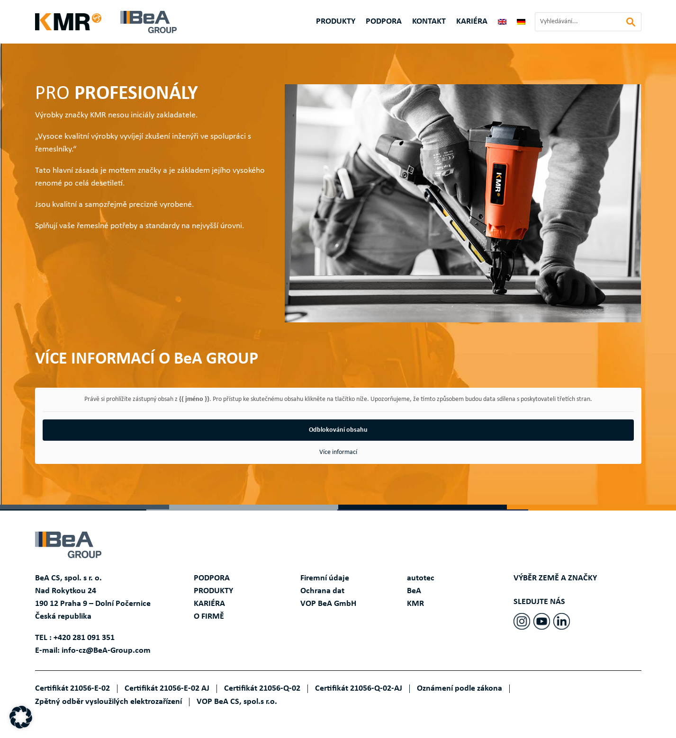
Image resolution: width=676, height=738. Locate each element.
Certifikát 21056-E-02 (72, 688)
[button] (21, 717)
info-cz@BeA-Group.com (106, 650)
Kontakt (429, 22)
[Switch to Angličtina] (502, 23)
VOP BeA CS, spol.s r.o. (237, 701)
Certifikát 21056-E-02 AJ (167, 688)
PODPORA (212, 578)
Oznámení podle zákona (459, 688)
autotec (420, 578)
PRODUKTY (213, 591)
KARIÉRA (471, 22)
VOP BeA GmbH (328, 603)
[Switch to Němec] (521, 23)
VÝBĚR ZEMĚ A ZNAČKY (555, 578)
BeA (414, 591)
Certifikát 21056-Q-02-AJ (358, 688)
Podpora (384, 22)
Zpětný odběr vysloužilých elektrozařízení (108, 701)
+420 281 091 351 (84, 637)
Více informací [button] (338, 452)
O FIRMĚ (209, 616)
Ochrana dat (322, 591)
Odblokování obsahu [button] (338, 430)
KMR (415, 603)
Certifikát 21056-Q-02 (262, 688)
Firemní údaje (324, 578)
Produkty (335, 22)
